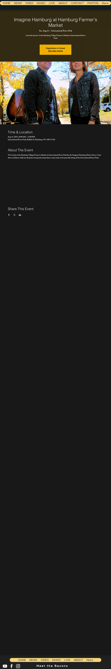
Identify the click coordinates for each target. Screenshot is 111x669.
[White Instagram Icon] (18, 666)
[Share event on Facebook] (9, 215)
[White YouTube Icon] (5, 666)
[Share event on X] (14, 215)
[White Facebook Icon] (11, 666)
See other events (55, 51)
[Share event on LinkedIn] (20, 215)
